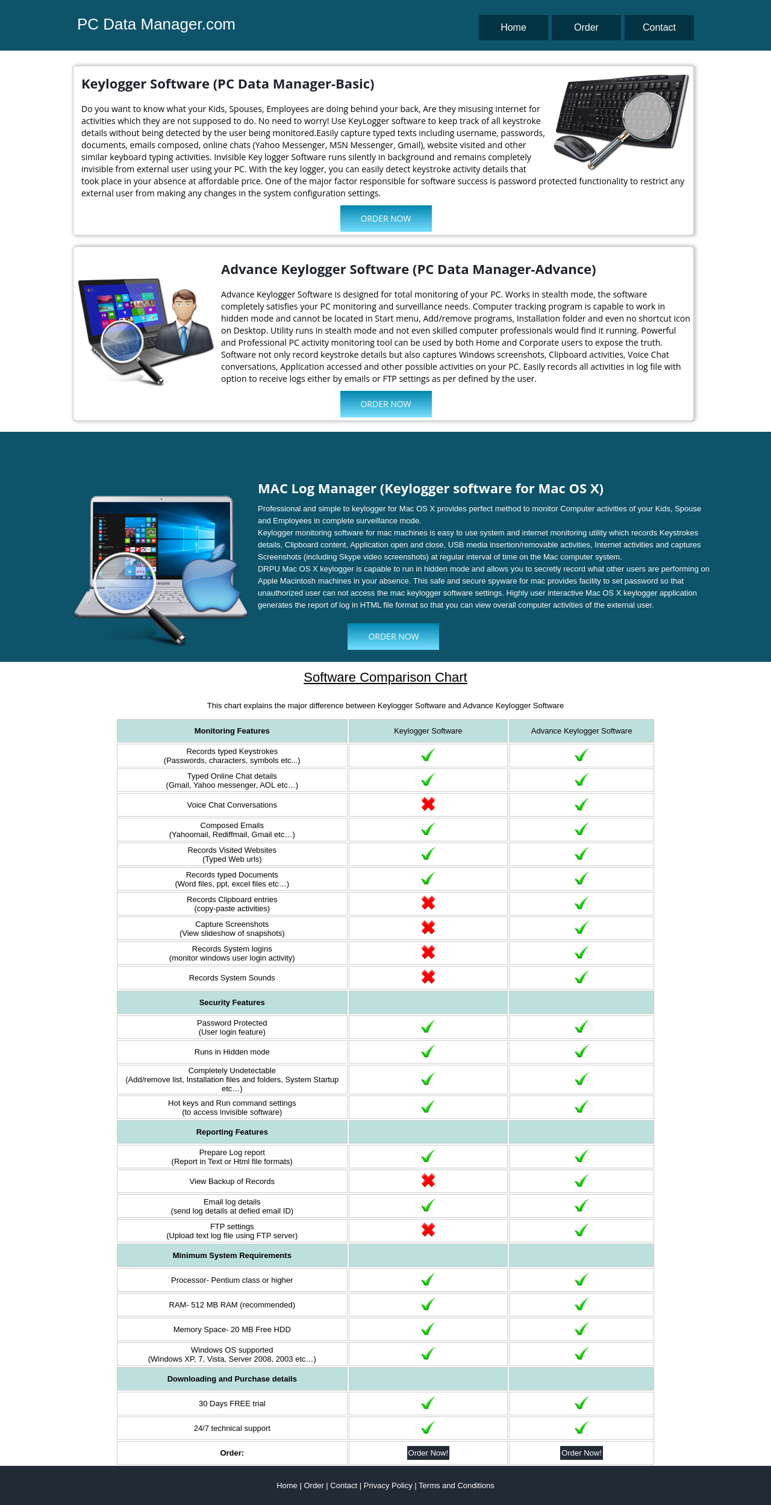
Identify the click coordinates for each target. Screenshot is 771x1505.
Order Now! (428, 1452)
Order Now (385, 218)
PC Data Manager (139, 24)
